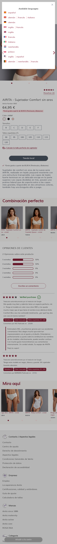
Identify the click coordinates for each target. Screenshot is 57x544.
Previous (3, 52)
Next (54, 52)
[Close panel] (52, 4)
